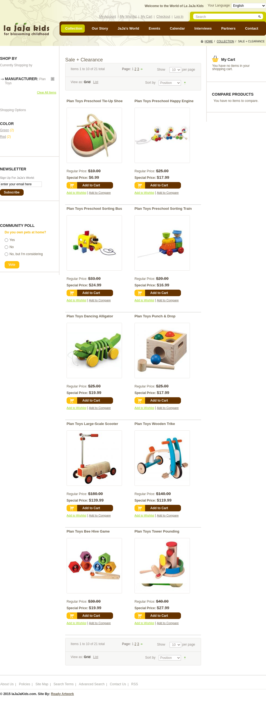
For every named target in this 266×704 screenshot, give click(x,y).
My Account (107, 16)
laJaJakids (26, 29)
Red (3, 137)
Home (209, 41)
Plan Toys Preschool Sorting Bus (94, 208)
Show (161, 69)
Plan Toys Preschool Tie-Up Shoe (95, 101)
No (12, 247)
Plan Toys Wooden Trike (154, 424)
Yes (12, 240)
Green (4, 130)
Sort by (150, 83)
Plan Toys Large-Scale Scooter (92, 424)
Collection (225, 41)
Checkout (163, 16)
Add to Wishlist (76, 192)
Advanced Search (92, 684)
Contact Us (118, 684)
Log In (178, 16)
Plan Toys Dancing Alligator (90, 316)
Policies (24, 684)
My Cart (146, 16)
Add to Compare (100, 192)
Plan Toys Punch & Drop (155, 316)
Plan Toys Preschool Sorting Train (163, 208)
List (95, 82)
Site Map (41, 684)
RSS (134, 684)
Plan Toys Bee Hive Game (88, 531)
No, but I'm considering (26, 254)
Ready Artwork (62, 694)
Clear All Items (46, 92)
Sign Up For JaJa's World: (17, 177)
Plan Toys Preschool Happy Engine (163, 101)
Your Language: (219, 5)
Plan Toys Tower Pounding (156, 531)
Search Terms (64, 684)
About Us (7, 684)
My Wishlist (128, 16)
